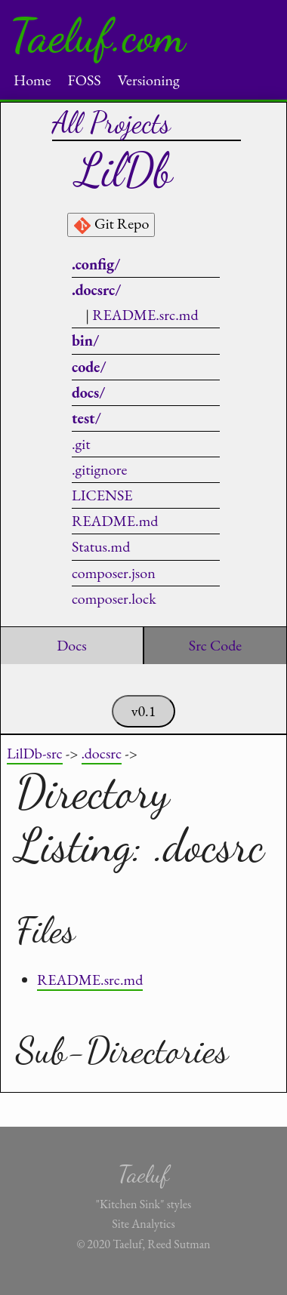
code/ (89, 367)
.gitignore (99, 469)
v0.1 (143, 711)
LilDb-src (35, 753)
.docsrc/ (96, 290)
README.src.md (145, 315)
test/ (86, 418)
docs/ (88, 392)
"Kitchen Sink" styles (143, 1204)
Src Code (215, 645)
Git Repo (111, 224)
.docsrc (102, 753)
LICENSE (102, 495)
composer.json (114, 573)
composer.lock (114, 598)
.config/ (96, 264)
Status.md (101, 546)
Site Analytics (143, 1224)
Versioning (149, 80)
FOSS (83, 80)
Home (32, 80)
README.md (115, 521)
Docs (72, 645)
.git (81, 444)
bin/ (85, 340)
